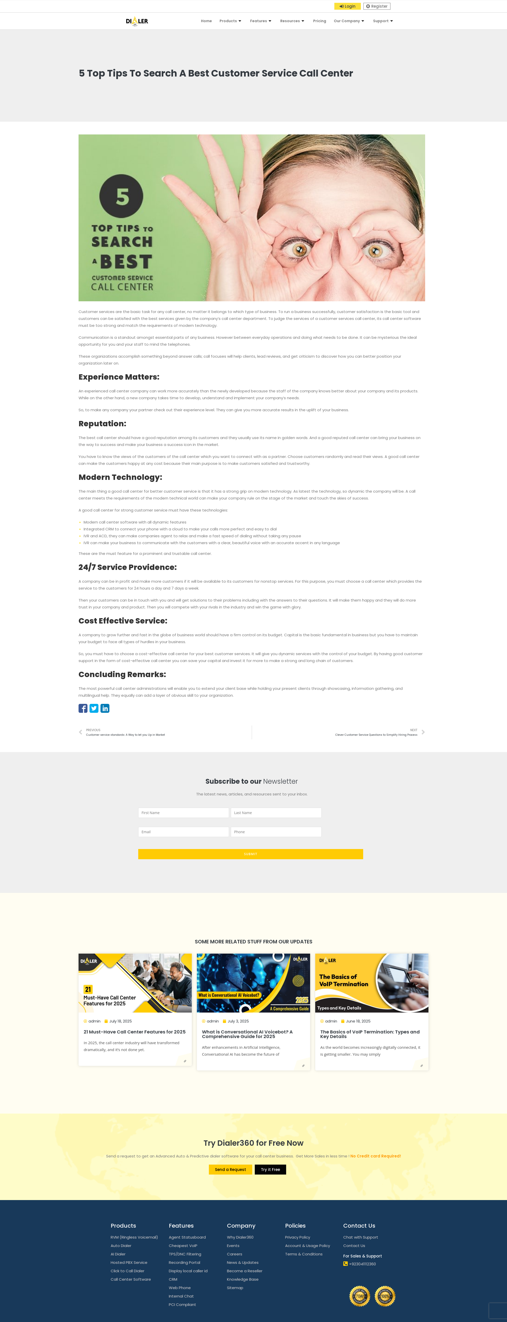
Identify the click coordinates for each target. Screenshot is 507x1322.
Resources (293, 20)
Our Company (349, 20)
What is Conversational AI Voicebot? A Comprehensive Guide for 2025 (247, 1034)
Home (206, 20)
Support (383, 20)
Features (261, 20)
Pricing (319, 20)
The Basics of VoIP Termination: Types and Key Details (370, 1034)
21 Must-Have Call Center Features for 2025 (135, 1032)
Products (231, 20)
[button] (347, 6)
